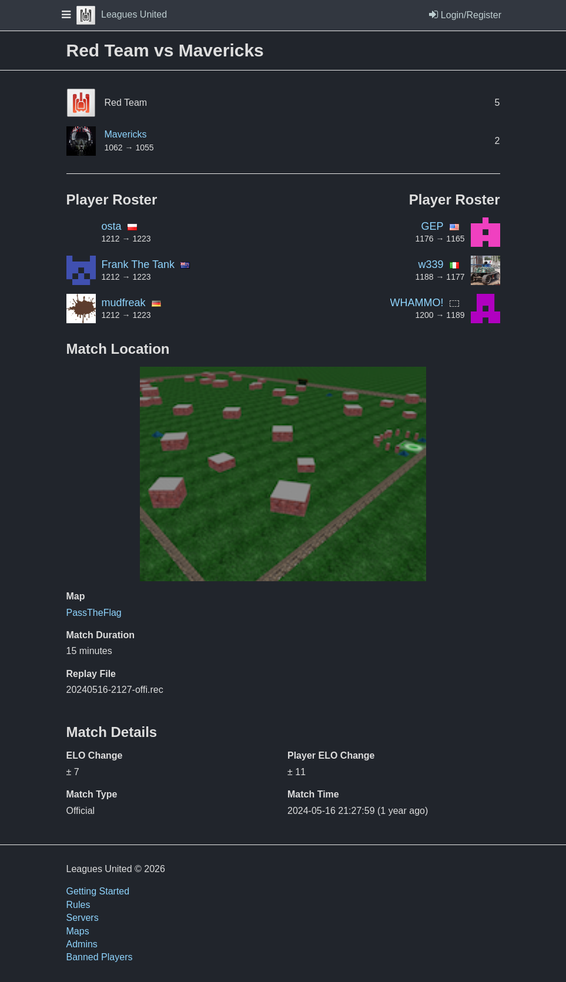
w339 (430, 264)
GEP (432, 226)
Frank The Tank (138, 264)
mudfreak (124, 303)
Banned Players (99, 957)
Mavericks (126, 134)
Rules (78, 905)
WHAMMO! (417, 303)
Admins (82, 944)
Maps (77, 931)
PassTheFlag (94, 613)
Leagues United (121, 14)
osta (112, 226)
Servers (82, 918)
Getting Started (98, 891)
